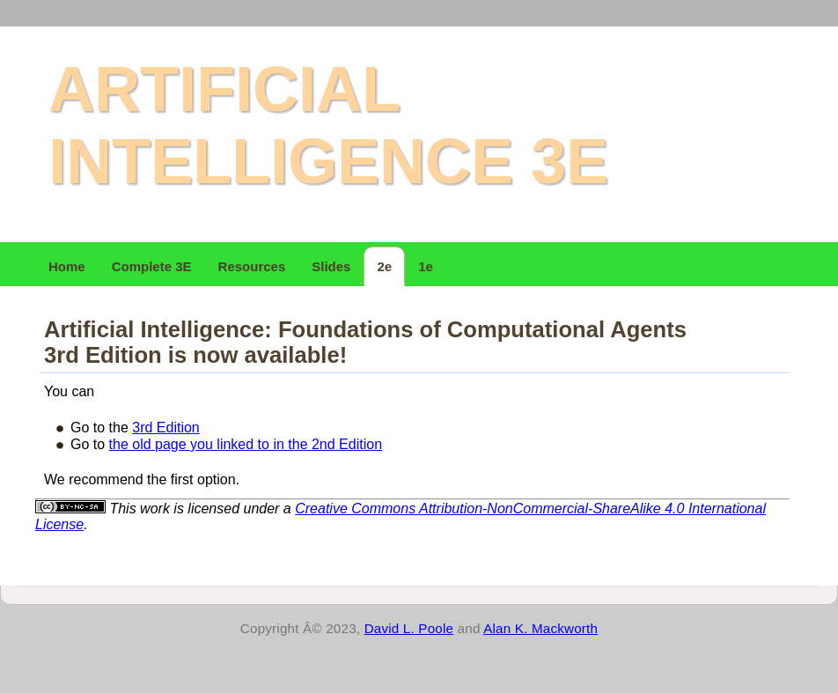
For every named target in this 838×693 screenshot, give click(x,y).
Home (66, 266)
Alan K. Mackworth (540, 628)
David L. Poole (409, 628)
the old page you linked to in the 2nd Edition (245, 444)
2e (384, 266)
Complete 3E (152, 266)
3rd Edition (166, 427)
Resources (252, 266)
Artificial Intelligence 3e (328, 125)
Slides (331, 266)
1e (425, 266)
